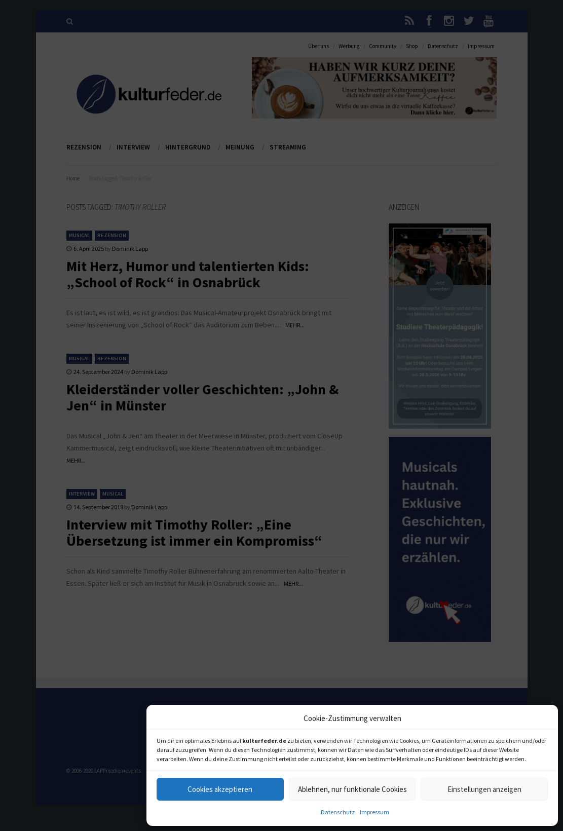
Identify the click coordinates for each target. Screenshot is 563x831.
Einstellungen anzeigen (484, 789)
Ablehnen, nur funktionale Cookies (352, 789)
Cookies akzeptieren (219, 789)
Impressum (374, 812)
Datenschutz (338, 812)
